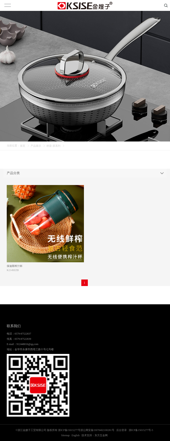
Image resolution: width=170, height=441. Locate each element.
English (76, 435)
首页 (22, 145)
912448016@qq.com (27, 344)
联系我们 (14, 326)
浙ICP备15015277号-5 (141, 430)
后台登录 (121, 430)
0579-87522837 (23, 333)
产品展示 (36, 145)
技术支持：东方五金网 (95, 435)
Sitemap (65, 435)
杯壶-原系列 (53, 145)
